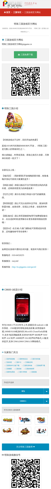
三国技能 (33, 372)
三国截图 (8, 369)
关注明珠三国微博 (25, 447)
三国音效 (17, 369)
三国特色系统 (10, 372)
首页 (8, 12)
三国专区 (17, 12)
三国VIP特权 (22, 372)
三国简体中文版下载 (12, 365)
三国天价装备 (35, 359)
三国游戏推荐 (29, 369)
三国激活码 (28, 362)
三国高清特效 (27, 365)
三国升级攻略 (10, 359)
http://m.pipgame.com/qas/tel (24, 267)
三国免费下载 (25, 54)
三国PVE (17, 362)
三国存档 (8, 362)
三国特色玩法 (22, 359)
